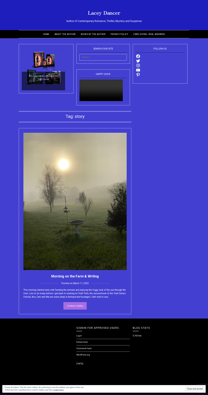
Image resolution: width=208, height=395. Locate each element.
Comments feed (83, 349)
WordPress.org (83, 355)
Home (46, 34)
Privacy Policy (119, 34)
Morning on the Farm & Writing (75, 275)
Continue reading (75, 306)
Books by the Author (93, 34)
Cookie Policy (58, 390)
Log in (79, 336)
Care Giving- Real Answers (149, 34)
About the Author (65, 34)
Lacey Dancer (104, 12)
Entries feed (82, 342)
